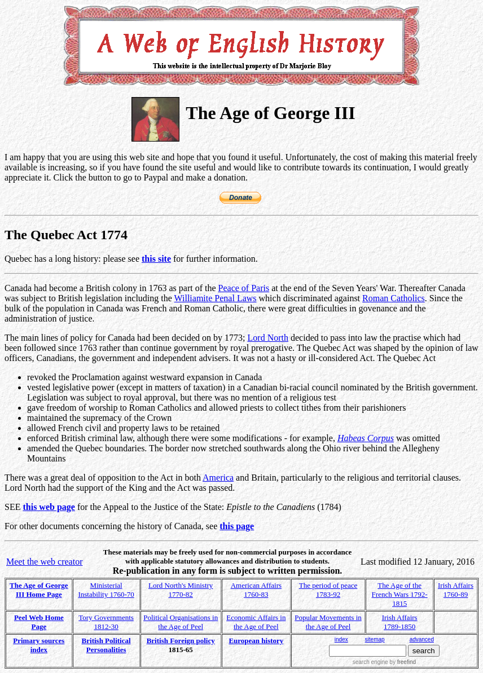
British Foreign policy (181, 640)
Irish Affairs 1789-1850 (400, 622)
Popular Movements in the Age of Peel (328, 622)
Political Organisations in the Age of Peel (180, 622)
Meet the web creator (44, 561)
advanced (422, 639)
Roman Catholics (393, 298)
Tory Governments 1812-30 (106, 622)
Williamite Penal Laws (215, 298)
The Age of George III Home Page (39, 590)
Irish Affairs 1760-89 (455, 590)
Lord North (268, 337)
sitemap (375, 639)
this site (156, 258)
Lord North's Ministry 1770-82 (180, 590)
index (341, 639)
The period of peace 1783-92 (328, 590)
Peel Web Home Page (39, 622)
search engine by (384, 662)
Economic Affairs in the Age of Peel (256, 622)
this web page (48, 507)
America (218, 477)
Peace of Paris (244, 288)
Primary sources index (38, 645)
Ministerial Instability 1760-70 (106, 590)
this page (236, 526)
